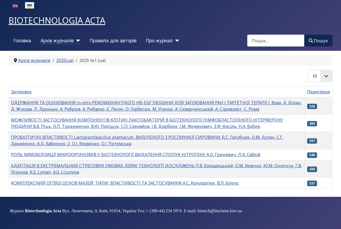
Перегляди (318, 92)
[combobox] (276, 41)
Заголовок (21, 92)
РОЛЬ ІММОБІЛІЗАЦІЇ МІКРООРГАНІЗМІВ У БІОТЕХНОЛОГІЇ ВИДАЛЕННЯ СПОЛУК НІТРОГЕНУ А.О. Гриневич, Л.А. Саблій (136, 154)
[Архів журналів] (77, 40)
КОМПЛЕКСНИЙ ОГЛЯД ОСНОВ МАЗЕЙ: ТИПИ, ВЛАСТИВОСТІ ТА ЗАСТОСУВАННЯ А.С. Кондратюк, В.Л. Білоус (125, 183)
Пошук (318, 41)
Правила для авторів (113, 40)
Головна (22, 40)
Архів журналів (57, 40)
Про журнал (159, 40)
